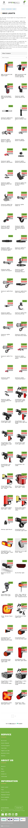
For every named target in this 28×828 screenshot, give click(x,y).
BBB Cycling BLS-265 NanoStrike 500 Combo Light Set (20, 75)
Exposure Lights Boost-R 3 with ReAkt (6, 161)
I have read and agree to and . (13, 811)
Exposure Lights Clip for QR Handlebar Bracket (20, 184)
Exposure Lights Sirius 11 (5, 335)
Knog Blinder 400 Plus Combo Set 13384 (5, 465)
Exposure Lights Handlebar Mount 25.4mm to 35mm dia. (20, 227)
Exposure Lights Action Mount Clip (20, 96)
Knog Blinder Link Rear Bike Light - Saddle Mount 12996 (6, 639)
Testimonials (4, 776)
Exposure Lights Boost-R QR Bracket (20, 161)
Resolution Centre (5, 753)
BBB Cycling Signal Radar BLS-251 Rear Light (6, 97)
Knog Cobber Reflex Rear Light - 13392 (6, 508)
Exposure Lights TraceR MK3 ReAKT (20, 378)
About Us (3, 766)
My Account (4, 740)
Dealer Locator (4, 787)
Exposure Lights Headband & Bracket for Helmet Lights (6, 249)
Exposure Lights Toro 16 (7, 356)
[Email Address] (7, 807)
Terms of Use (4, 799)
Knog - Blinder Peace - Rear (6, 616)
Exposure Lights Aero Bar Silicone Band (7, 118)
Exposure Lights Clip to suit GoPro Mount (6, 205)
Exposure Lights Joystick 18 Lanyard (6, 270)
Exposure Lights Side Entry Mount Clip (20, 313)
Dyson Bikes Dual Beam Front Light (5, 595)
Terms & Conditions (16, 810)
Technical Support (5, 745)
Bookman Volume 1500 (6, 573)
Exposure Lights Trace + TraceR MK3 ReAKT (20, 357)
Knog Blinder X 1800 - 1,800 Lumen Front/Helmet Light (7, 682)
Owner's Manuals (5, 743)
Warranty (3, 755)
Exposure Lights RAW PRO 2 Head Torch (21, 291)
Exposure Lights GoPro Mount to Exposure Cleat (5, 227)
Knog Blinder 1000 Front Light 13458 (6, 421)
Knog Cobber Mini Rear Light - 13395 (20, 486)
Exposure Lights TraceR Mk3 (5, 378)
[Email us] (2, 814)
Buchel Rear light (19, 572)
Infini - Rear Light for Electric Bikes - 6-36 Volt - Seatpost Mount (21, 595)
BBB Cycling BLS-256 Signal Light (6, 75)
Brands (2, 771)
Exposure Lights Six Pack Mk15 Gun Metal (21, 335)
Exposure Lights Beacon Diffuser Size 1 (20, 119)
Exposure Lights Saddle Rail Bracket (6, 313)
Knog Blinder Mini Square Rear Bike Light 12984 (6, 660)
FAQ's (2, 789)
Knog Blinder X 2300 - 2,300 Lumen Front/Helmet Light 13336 (21, 682)
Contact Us (3, 773)
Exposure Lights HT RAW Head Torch (20, 248)
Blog (2, 768)
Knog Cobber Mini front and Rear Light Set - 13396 (6, 487)
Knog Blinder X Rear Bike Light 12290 (6, 703)
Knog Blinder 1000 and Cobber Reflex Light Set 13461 (20, 400)
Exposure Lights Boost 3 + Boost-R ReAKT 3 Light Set (6, 140)
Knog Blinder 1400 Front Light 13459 (20, 443)
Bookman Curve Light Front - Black (21, 551)
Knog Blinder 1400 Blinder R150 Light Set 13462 (21, 422)
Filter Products (6, 53)
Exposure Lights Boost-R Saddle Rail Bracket (6, 184)
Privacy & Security (5, 792)
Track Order (4, 748)
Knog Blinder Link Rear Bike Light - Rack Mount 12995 (7, 552)
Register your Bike (5, 750)
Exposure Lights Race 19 (7, 291)
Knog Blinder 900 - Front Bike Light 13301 (21, 530)
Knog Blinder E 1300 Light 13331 (20, 616)
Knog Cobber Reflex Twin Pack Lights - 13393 (20, 509)
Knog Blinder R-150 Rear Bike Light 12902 (21, 660)
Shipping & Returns (5, 794)
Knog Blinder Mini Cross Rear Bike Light (21, 638)
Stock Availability (5, 797)
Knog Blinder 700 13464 (19, 465)
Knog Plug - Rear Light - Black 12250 (20, 703)
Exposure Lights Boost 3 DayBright (20, 140)
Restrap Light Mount (6, 529)
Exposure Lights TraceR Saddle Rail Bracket (6, 400)
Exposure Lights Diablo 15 (19, 205)
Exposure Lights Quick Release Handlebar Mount (20, 270)
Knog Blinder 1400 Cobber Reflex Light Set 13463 (6, 444)
